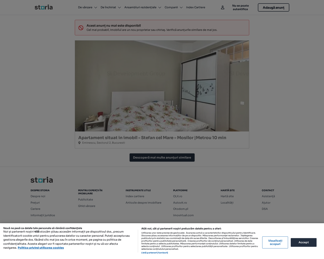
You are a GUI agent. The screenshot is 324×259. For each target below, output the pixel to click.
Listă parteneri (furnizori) (154, 252)
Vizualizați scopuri (275, 242)
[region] (162, 241)
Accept (304, 242)
